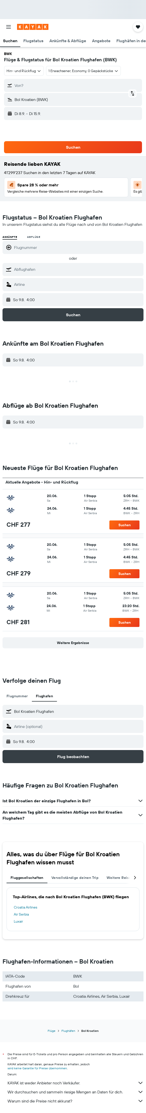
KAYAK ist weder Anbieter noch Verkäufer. (75, 1083)
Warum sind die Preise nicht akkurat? (75, 1101)
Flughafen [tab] (44, 696)
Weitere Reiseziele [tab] (123, 877)
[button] (8, 26)
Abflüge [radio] (33, 237)
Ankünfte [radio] (10, 237)
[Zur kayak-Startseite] (32, 27)
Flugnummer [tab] (17, 696)
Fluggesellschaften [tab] (27, 877)
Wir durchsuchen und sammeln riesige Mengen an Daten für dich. (75, 1092)
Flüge (51, 1031)
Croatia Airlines (25, 907)
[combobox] (24, 71)
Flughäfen (68, 1031)
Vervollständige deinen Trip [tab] (75, 877)
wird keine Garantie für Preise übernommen (37, 1068)
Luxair (18, 921)
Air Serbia (21, 914)
